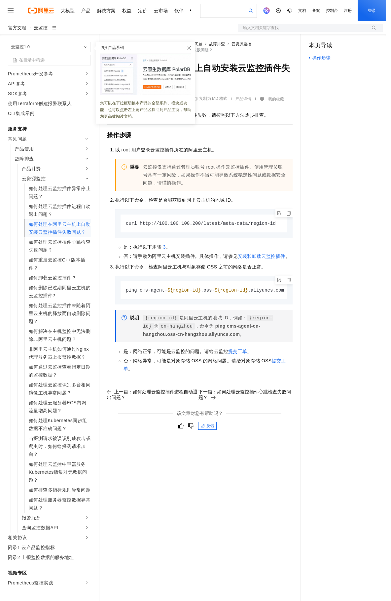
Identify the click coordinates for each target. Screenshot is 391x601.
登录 (372, 10)
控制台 (332, 10)
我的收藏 (276, 99)
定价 (142, 10)
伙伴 (179, 10)
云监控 (41, 27)
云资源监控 (241, 44)
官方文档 (17, 27)
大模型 (68, 10)
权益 (126, 10)
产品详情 (243, 99)
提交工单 (237, 352)
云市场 (161, 10)
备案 (316, 10)
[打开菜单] (10, 10)
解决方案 (106, 10)
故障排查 (217, 44)
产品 (85, 10)
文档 (302, 10)
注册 (348, 10)
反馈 (207, 426)
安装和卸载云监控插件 (261, 256)
